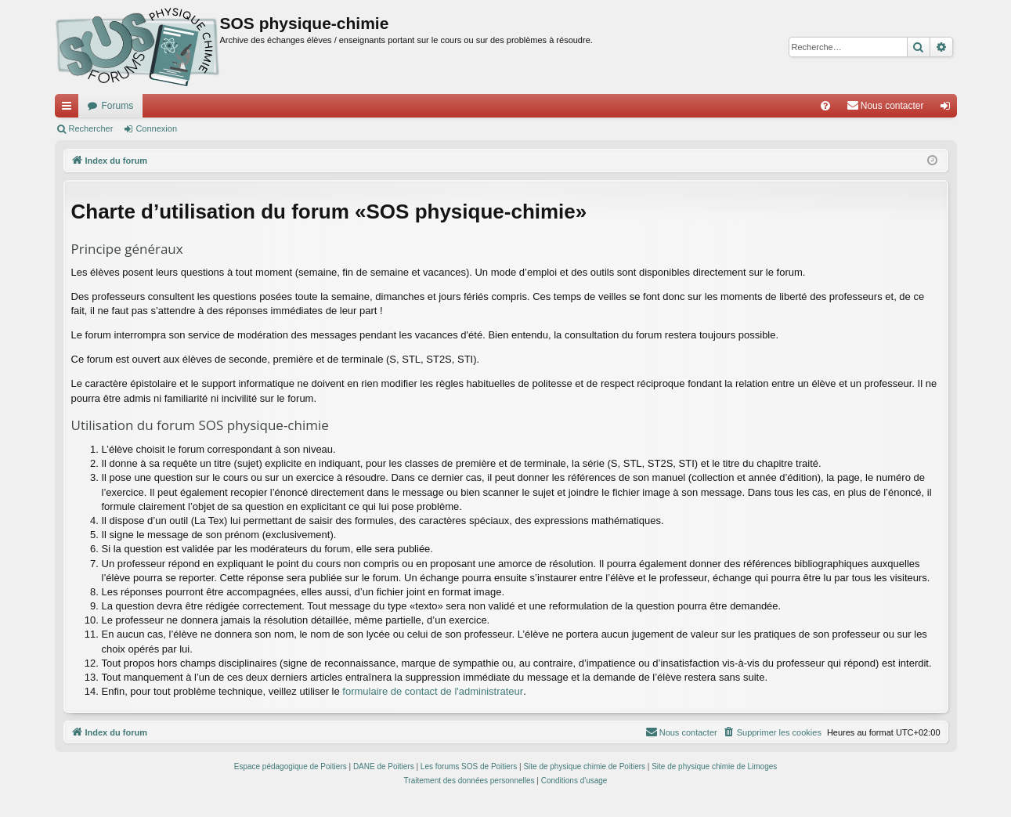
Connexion (156, 128)
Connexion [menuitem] (948, 108)
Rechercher (91, 128)
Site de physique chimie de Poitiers (584, 766)
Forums (118, 105)
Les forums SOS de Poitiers (469, 766)
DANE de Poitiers (383, 766)
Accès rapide (69, 108)
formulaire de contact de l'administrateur (432, 691)
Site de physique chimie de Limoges (714, 766)
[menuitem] (825, 105)
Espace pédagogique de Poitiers (290, 766)
